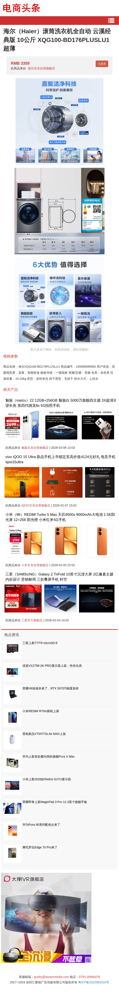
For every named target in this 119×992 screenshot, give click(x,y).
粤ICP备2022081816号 (93, 982)
